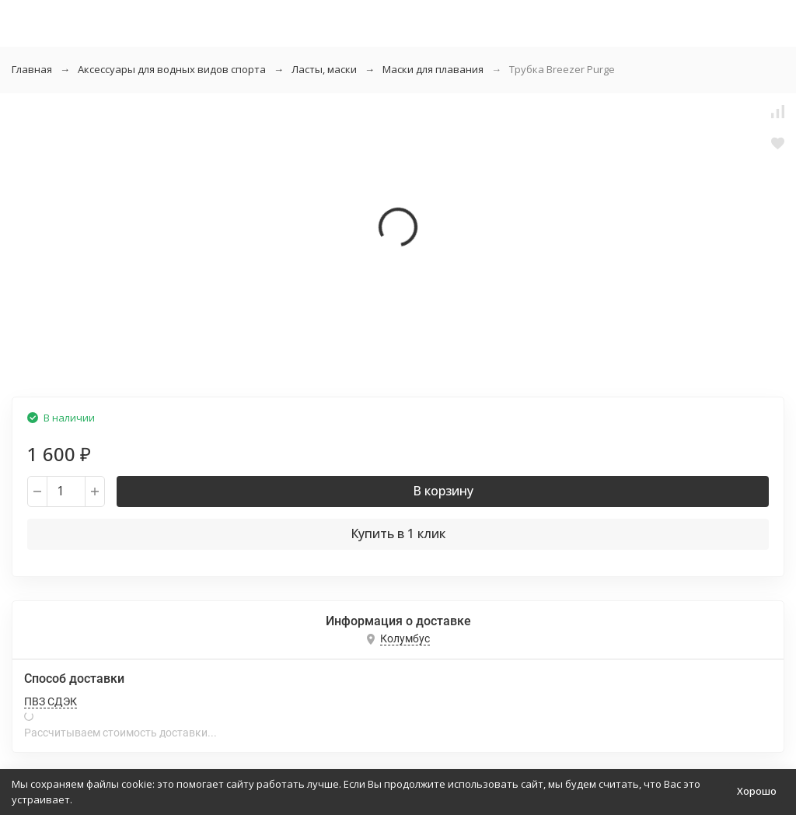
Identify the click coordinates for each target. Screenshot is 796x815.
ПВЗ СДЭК (50, 701)
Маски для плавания (433, 69)
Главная (32, 69)
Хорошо (757, 791)
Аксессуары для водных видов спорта (172, 69)
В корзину (443, 490)
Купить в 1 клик (398, 533)
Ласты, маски (324, 69)
